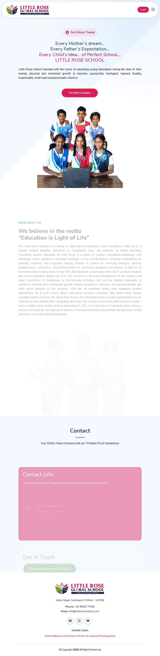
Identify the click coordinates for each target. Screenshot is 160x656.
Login (143, 9)
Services (70, 636)
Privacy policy (107, 636)
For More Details (80, 93)
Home (48, 636)
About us (58, 636)
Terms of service (87, 636)
